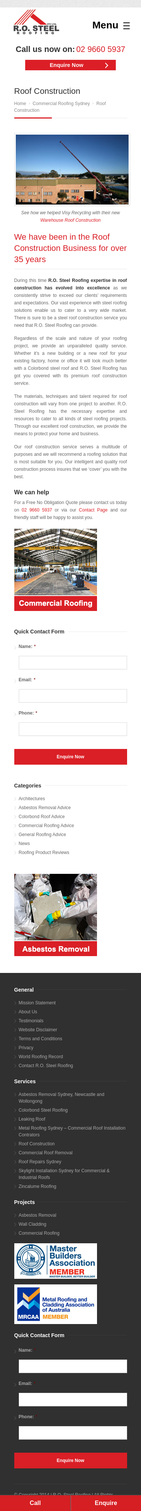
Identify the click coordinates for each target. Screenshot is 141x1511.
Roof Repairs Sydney (40, 1161)
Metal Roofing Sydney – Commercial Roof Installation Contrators (72, 1131)
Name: (27, 646)
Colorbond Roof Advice (42, 816)
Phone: (28, 713)
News (24, 843)
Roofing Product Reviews (44, 852)
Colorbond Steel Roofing (43, 1110)
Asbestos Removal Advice (45, 807)
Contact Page (93, 510)
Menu (105, 25)
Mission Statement (37, 1002)
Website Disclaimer (38, 1029)
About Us (28, 1011)
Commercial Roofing (39, 1233)
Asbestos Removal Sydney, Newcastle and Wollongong (62, 1098)
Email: (27, 679)
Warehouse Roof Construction (70, 220)
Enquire (106, 1503)
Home (20, 103)
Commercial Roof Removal (46, 1152)
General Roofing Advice (42, 834)
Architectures (32, 798)
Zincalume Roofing (37, 1186)
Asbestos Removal (37, 1215)
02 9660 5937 (100, 49)
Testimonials (31, 1020)
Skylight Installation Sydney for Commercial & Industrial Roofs (64, 1174)
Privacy (26, 1047)
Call (35, 1503)
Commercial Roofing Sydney (61, 103)
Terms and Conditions (40, 1038)
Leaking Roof (32, 1119)
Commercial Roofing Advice (46, 825)
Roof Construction (37, 1143)
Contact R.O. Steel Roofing (46, 1065)
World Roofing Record (41, 1056)
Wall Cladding (33, 1224)
